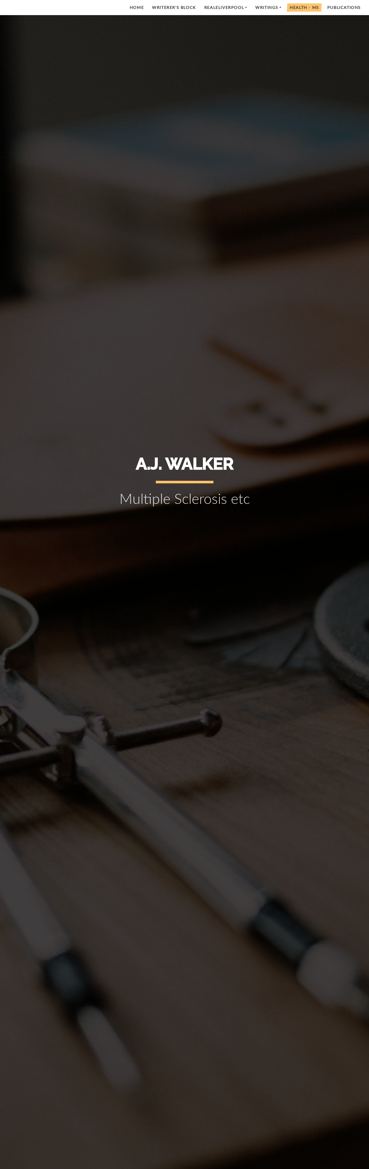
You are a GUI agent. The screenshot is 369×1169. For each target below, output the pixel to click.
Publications (344, 7)
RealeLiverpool (224, 7)
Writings (266, 7)
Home (137, 7)
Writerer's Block (174, 7)
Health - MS (304, 7)
